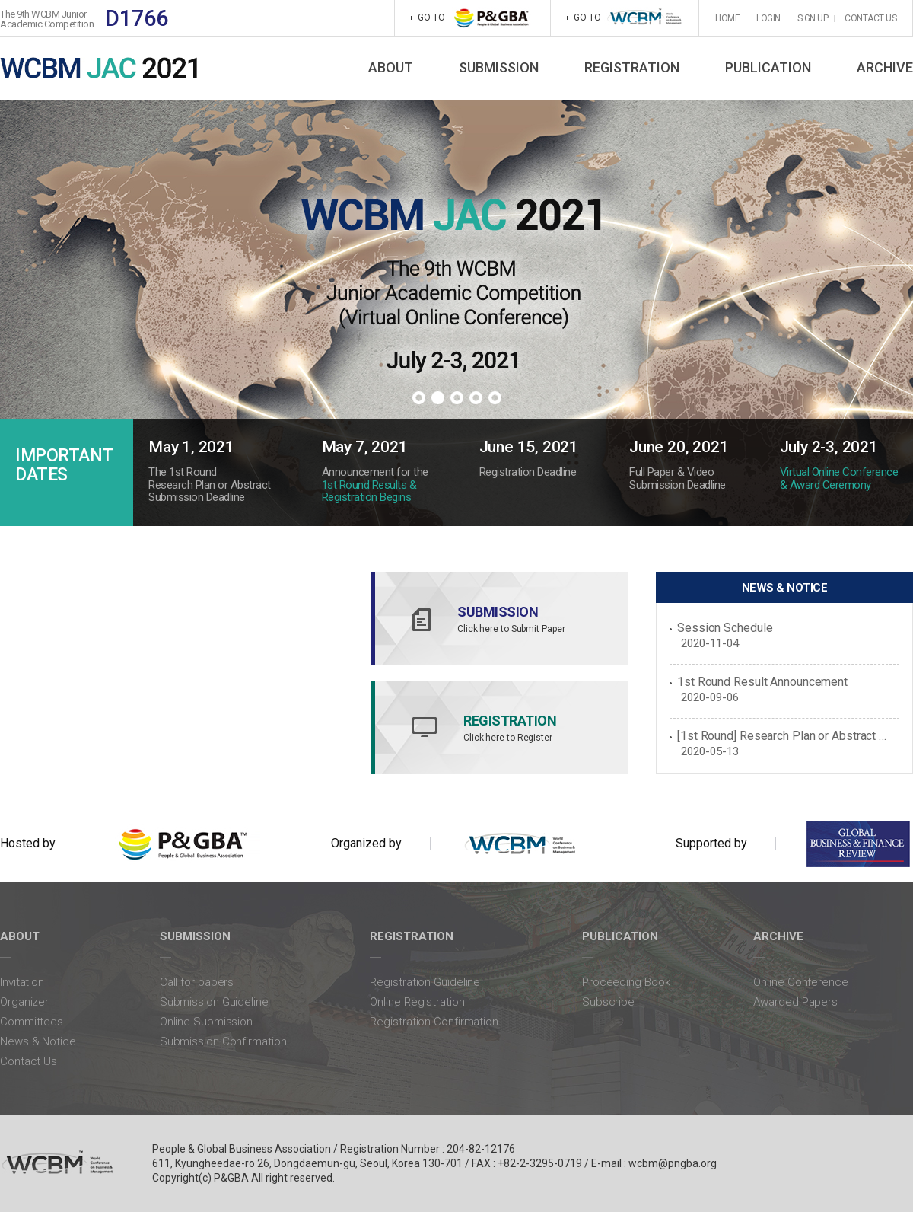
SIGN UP (813, 18)
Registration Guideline (425, 982)
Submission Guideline (214, 1002)
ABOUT (390, 67)
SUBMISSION (499, 67)
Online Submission (206, 1022)
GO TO (624, 18)
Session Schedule (724, 628)
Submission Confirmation (223, 1041)
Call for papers (197, 982)
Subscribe (608, 1002)
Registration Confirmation (434, 1022)
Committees (31, 1022)
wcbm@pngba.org (672, 1163)
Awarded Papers (795, 1002)
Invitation (22, 982)
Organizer (24, 1002)
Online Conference (800, 982)
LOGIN (768, 18)
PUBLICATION (768, 67)
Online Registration (417, 1002)
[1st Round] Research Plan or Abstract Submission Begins (783, 736)
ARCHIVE (885, 67)
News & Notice (38, 1041)
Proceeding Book (626, 982)
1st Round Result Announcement (762, 682)
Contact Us (28, 1061)
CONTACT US (870, 18)
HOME (727, 18)
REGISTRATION (631, 67)
